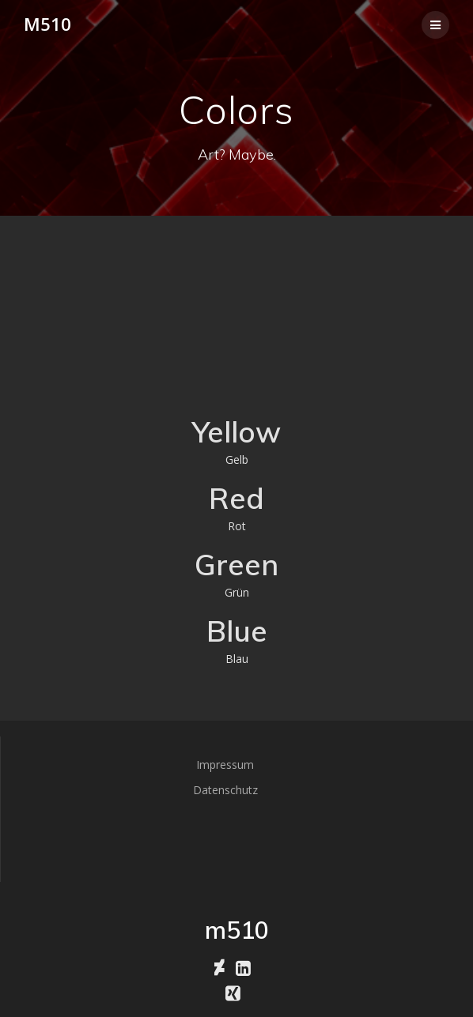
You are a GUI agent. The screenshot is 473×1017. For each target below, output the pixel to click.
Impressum (225, 764)
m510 (47, 24)
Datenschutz (225, 789)
